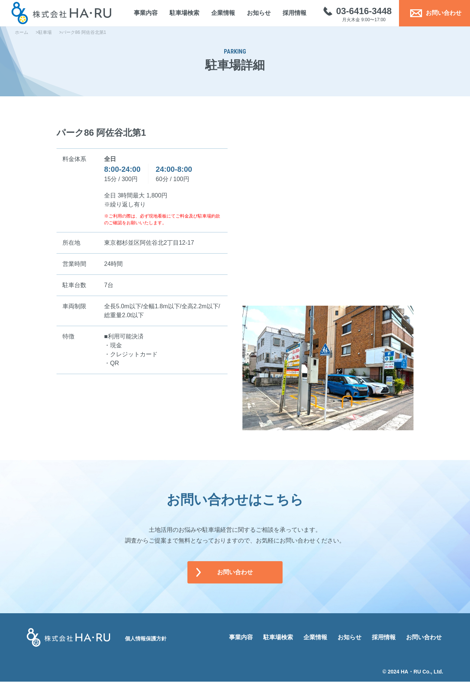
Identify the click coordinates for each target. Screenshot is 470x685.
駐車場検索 (181, 15)
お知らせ (255, 15)
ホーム (21, 35)
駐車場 (45, 35)
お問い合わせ (432, 15)
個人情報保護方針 (146, 642)
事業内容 (142, 15)
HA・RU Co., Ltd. (422, 675)
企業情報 (220, 15)
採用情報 (291, 15)
